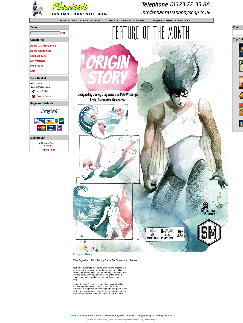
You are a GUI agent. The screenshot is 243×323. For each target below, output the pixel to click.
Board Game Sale (40, 50)
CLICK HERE (49, 150)
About (86, 20)
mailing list (49, 145)
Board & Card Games (43, 45)
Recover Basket (41, 96)
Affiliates (139, 20)
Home (63, 20)
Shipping (157, 20)
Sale (32, 70)
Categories (125, 20)
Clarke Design (150, 320)
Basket (169, 20)
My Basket (153, 315)
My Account (184, 20)
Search (111, 20)
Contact (75, 20)
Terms (97, 20)
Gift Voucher (37, 60)
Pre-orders (36, 65)
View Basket (39, 91)
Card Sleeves (38, 55)
